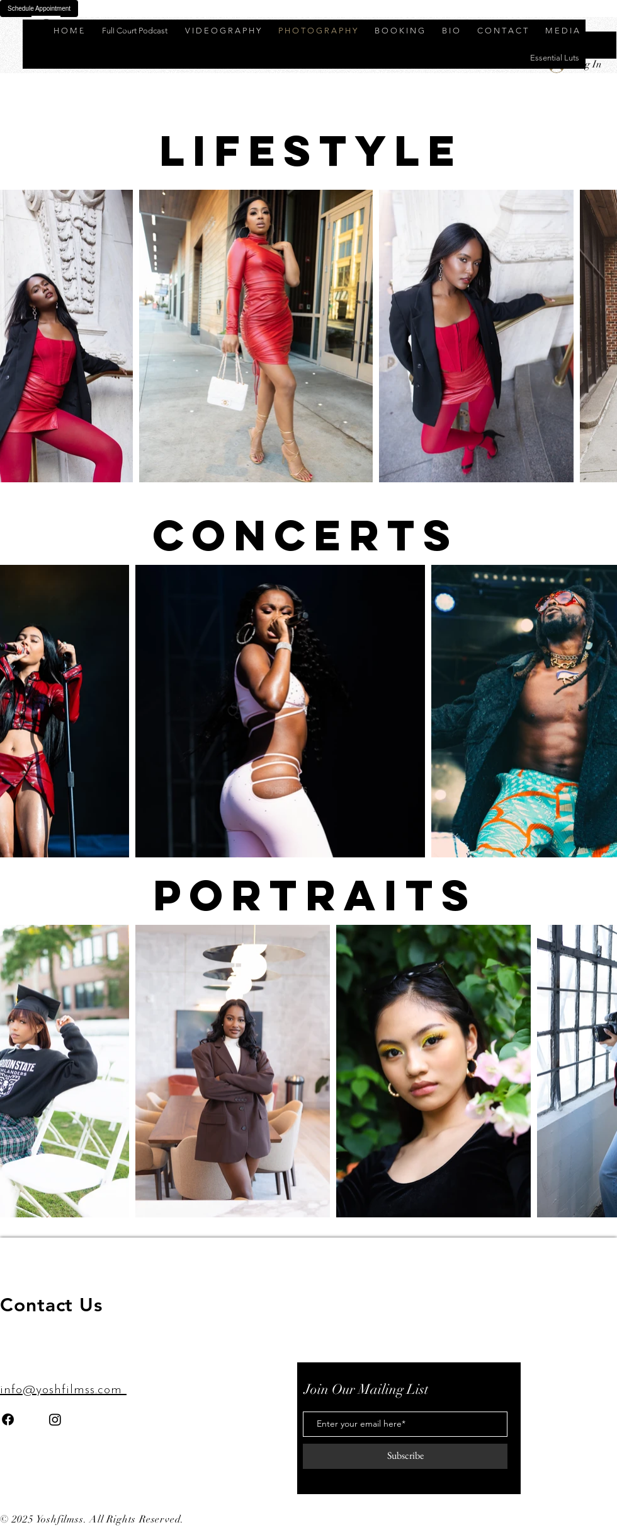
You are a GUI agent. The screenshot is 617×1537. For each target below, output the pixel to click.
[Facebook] (8, 1419)
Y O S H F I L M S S (99, 28)
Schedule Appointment (39, 8)
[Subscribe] (405, 1456)
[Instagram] (55, 1419)
